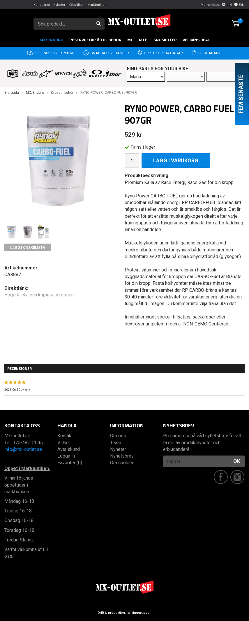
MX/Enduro (51, 40)
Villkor (63, 442)
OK (236, 461)
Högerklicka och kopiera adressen (39, 295)
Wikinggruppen (139, 613)
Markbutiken (97, 5)
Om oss (118, 435)
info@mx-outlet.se (23, 449)
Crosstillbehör (62, 93)
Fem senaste (240, 94)
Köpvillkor (76, 5)
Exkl (239, 5)
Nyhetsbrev (122, 456)
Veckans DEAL (196, 40)
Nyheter (59, 5)
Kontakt (65, 435)
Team (115, 442)
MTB (143, 40)
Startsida (11, 93)
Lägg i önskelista (27, 248)
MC (130, 40)
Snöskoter (165, 40)
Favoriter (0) (69, 462)
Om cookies (122, 462)
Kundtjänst (41, 5)
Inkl (227, 5)
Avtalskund (68, 449)
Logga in (66, 456)
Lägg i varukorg (175, 160)
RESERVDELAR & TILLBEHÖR (95, 40)
